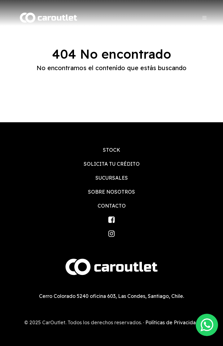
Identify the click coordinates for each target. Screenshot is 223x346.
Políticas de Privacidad (172, 322)
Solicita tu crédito (112, 164)
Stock (111, 150)
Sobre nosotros (111, 192)
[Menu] (204, 17)
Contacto (112, 206)
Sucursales (111, 178)
